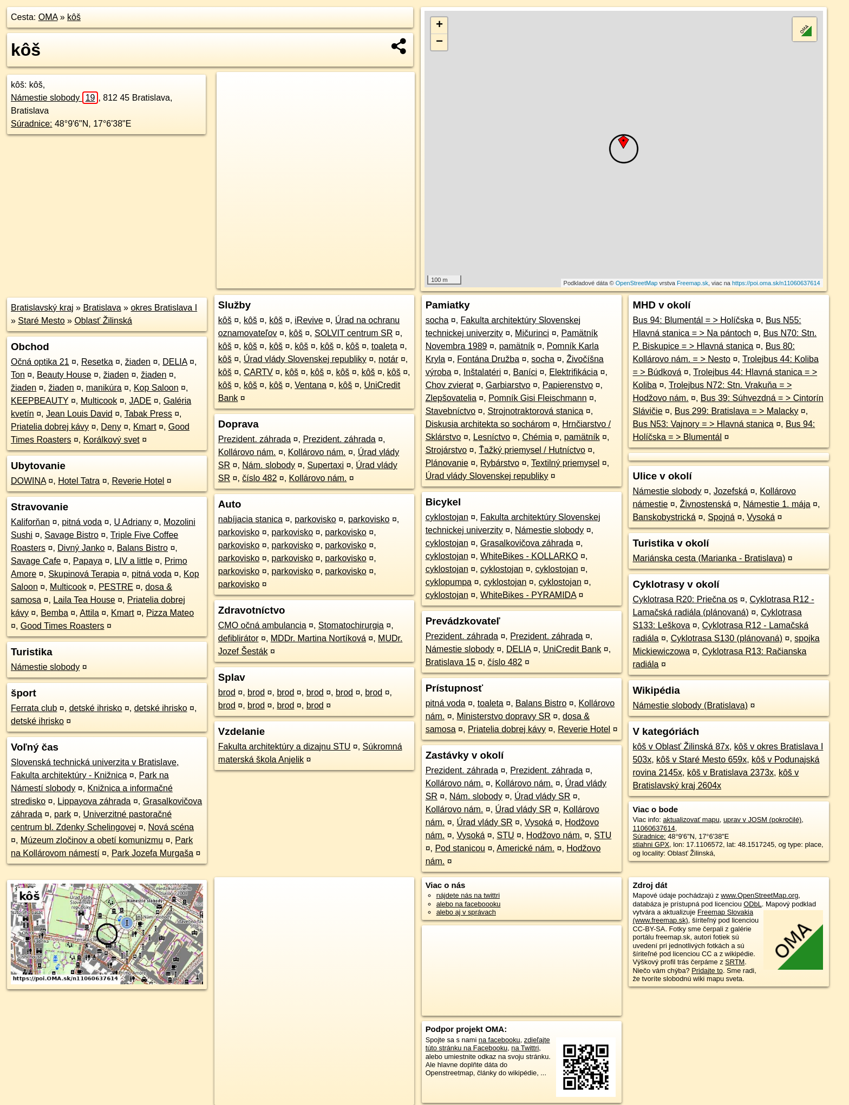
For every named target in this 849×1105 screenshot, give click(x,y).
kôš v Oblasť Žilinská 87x (680, 746)
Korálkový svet (111, 439)
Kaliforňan (30, 522)
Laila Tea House (84, 599)
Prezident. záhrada (254, 439)
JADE (140, 400)
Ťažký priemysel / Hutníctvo (532, 450)
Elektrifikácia (573, 372)
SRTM (734, 962)
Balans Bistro (142, 547)
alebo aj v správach (466, 912)
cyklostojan (447, 517)
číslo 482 (259, 478)
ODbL (752, 904)
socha (437, 320)
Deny (111, 426)
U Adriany (132, 522)
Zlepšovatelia (451, 398)
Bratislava (102, 307)
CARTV (258, 372)
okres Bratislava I (163, 307)
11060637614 (653, 828)
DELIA (174, 361)
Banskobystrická (664, 517)
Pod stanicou (460, 848)
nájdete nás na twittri (468, 895)
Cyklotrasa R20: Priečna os (684, 599)
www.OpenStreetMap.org (759, 895)
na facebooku (499, 1040)
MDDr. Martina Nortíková (318, 638)
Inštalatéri (482, 372)
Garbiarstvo (508, 385)
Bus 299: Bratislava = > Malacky (737, 411)
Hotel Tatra (79, 480)
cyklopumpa (449, 582)
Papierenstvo (568, 385)
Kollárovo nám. (247, 452)
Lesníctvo (491, 437)
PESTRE (116, 586)
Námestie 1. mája (777, 504)
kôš (74, 17)
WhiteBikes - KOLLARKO (529, 556)
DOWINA (28, 480)
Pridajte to (707, 970)
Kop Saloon (156, 387)
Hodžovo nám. (554, 835)
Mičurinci (532, 333)
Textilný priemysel (565, 463)
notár (388, 359)
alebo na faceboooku (468, 904)
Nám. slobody (268, 465)
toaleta (384, 346)
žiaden (138, 361)
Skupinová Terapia (83, 573)
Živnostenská (705, 504)
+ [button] (439, 25)
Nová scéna (171, 827)
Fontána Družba (488, 359)
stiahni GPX (650, 844)
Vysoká (539, 822)
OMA (48, 17)
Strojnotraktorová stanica (535, 411)
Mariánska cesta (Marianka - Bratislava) (708, 558)
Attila (89, 612)
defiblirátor (238, 638)
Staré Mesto (41, 320)
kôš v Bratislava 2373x (730, 772)
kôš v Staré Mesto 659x (701, 759)
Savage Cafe (36, 560)
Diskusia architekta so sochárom (488, 424)
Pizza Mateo (170, 612)
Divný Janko (81, 547)
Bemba (54, 612)
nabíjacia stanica (250, 519)
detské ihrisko (95, 708)
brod (227, 692)
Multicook (99, 400)
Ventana (310, 385)
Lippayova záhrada (93, 801)
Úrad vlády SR (542, 796)
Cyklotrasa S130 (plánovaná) (726, 638)
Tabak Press (148, 413)
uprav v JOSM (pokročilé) (762, 819)
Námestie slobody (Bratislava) (690, 705)
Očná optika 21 (40, 361)
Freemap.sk (692, 283)
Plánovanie (447, 463)
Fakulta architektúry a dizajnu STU (284, 746)
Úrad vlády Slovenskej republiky (305, 359)
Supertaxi (325, 465)
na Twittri (525, 1048)
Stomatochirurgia (351, 625)
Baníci (525, 372)
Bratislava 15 (451, 662)
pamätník (517, 346)
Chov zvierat (450, 385)
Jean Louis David (79, 413)
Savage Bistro (71, 535)
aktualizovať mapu (691, 819)
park (62, 814)
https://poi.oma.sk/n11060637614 (776, 283)
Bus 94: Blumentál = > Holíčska (692, 320)
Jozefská (731, 491)
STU (505, 835)
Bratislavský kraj (42, 307)
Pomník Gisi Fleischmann (537, 398)
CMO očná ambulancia (262, 625)
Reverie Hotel (138, 480)
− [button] (439, 42)
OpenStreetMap (637, 283)
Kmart (144, 426)
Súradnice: (32, 123)
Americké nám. (525, 848)
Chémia (537, 437)
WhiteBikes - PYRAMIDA (528, 595)
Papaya (87, 560)
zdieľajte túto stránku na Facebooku (488, 1044)
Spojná (721, 517)
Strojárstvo (446, 450)
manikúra (104, 387)
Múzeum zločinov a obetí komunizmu (92, 840)
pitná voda (82, 522)
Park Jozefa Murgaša (152, 853)
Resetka (97, 361)
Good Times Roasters (63, 625)
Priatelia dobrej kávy (50, 426)
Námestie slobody (54, 97)
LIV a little (133, 560)
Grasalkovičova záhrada (526, 543)
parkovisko (315, 519)
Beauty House (64, 374)
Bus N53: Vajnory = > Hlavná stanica (702, 424)
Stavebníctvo (451, 411)
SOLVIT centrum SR (354, 333)
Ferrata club (34, 708)
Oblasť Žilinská (103, 320)
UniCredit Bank (572, 649)
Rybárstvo (499, 463)
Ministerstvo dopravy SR (503, 716)
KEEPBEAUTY (39, 400)
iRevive (309, 320)
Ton (18, 374)
